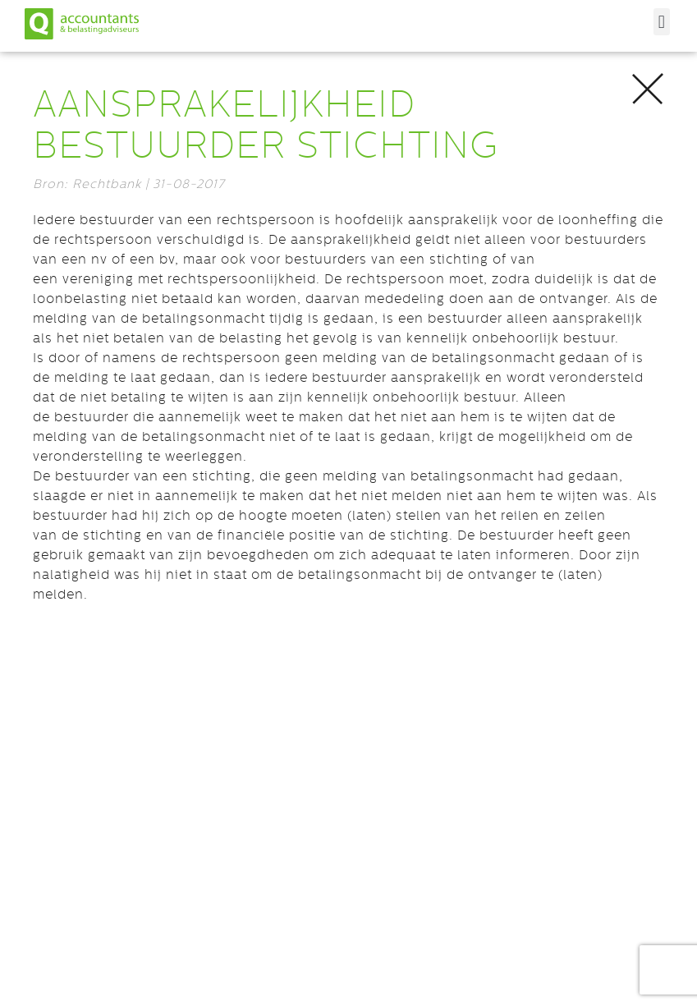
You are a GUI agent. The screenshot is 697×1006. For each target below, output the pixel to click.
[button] (661, 21)
